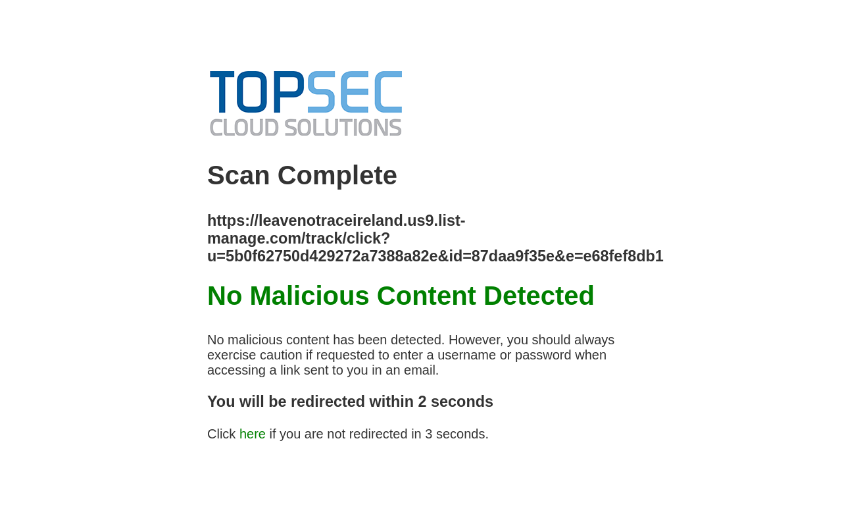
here (252, 434)
